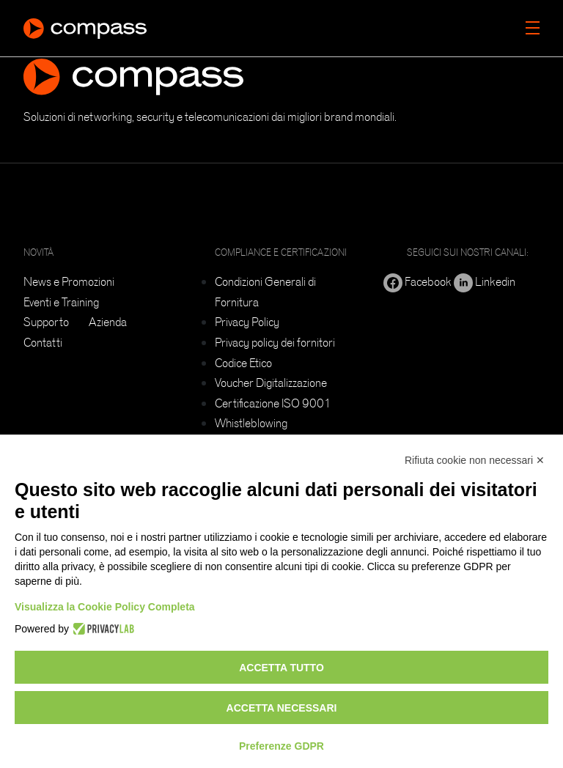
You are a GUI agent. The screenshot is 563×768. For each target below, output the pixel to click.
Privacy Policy (247, 322)
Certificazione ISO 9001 (273, 403)
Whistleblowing (251, 423)
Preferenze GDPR (281, 746)
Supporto (46, 322)
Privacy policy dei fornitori (275, 342)
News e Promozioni (68, 281)
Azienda (108, 322)
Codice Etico (243, 363)
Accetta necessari (282, 708)
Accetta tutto (281, 667)
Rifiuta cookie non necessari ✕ (475, 460)
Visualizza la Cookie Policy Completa (105, 607)
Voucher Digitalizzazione (271, 382)
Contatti (42, 342)
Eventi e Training (61, 302)
